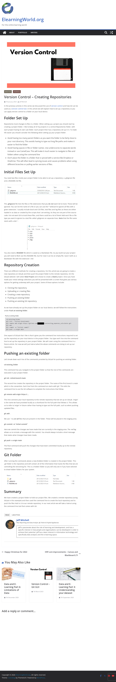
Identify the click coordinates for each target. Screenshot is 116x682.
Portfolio (22, 32)
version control (57, 106)
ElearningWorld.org (23, 19)
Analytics (8, 91)
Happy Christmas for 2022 (14, 552)
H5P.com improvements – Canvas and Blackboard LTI (63, 554)
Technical (17, 91)
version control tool (19, 109)
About (11, 32)
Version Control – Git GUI (40, 585)
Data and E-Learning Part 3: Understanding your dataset (67, 588)
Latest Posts (16, 515)
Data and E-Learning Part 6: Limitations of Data (12, 588)
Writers (34, 32)
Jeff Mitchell (23, 102)
